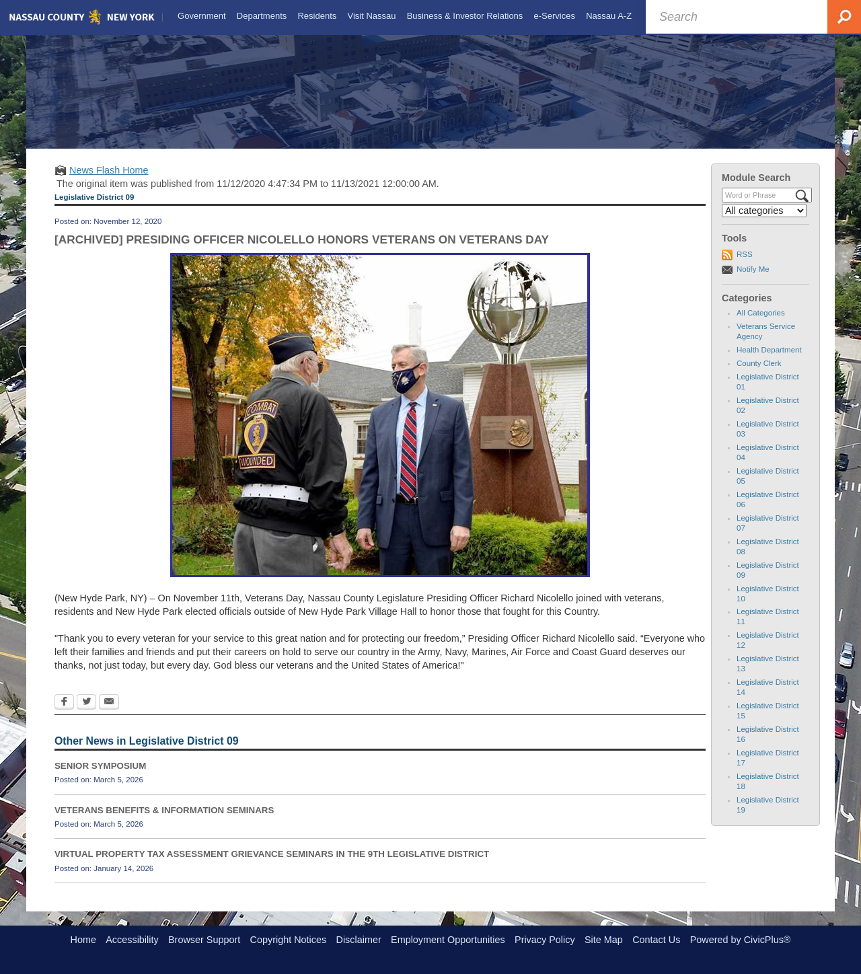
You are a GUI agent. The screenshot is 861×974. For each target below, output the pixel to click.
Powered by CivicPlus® (740, 939)
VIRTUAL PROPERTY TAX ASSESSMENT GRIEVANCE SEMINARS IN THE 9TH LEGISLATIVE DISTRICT (271, 866)
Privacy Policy (545, 939)
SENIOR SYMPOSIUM (100, 778)
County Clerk (759, 375)
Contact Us (656, 939)
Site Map (604, 939)
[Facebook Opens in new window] (64, 714)
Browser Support (204, 939)
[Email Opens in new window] (109, 714)
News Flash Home (109, 182)
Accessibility (132, 939)
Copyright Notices (288, 939)
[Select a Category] (764, 222)
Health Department (769, 362)
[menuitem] (200, 16)
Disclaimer (358, 939)
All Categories (761, 325)
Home (83, 939)
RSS (745, 266)
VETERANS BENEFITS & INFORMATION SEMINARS (164, 822)
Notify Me (753, 280)
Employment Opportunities (448, 939)
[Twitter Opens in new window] (86, 714)
